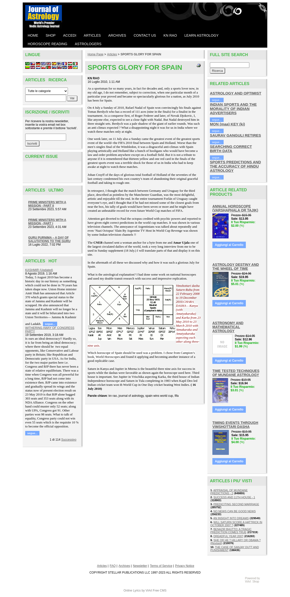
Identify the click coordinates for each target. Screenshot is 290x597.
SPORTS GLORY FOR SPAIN (141, 54)
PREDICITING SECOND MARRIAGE (236, 504)
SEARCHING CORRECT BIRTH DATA (231, 148)
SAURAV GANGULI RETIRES (235, 135)
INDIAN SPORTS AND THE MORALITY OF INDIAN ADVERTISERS (233, 108)
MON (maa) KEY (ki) (227, 124)
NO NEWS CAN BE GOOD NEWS (234, 511)
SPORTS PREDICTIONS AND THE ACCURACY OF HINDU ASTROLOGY (235, 166)
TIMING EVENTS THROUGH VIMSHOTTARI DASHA (235, 425)
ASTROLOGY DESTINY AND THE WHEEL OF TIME (235, 267)
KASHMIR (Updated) (39, 270)
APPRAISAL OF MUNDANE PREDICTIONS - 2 (229, 492)
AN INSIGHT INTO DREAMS (231, 518)
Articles (112, 54)
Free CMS (159, 590)
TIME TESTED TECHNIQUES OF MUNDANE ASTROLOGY (235, 373)
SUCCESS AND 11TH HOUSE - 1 (234, 497)
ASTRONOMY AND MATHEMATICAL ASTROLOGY (227, 327)
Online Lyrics (132, 590)
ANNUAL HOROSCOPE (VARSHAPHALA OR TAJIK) (235, 208)
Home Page (95, 54)
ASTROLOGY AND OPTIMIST (235, 93)
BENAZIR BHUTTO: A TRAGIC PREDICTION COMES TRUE (231, 531)
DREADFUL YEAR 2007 (228, 536)
